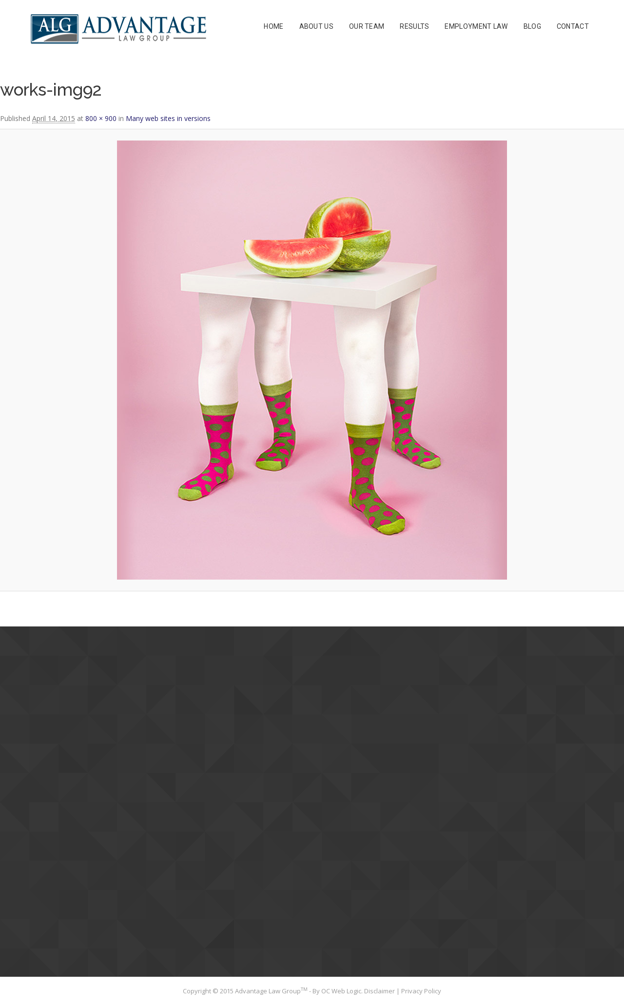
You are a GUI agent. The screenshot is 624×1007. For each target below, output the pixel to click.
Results (414, 26)
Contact (573, 26)
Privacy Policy (421, 991)
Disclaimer (380, 991)
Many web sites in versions (168, 118)
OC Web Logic (341, 991)
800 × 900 (101, 118)
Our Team (366, 26)
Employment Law (476, 26)
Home (273, 26)
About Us (316, 26)
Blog (532, 26)
